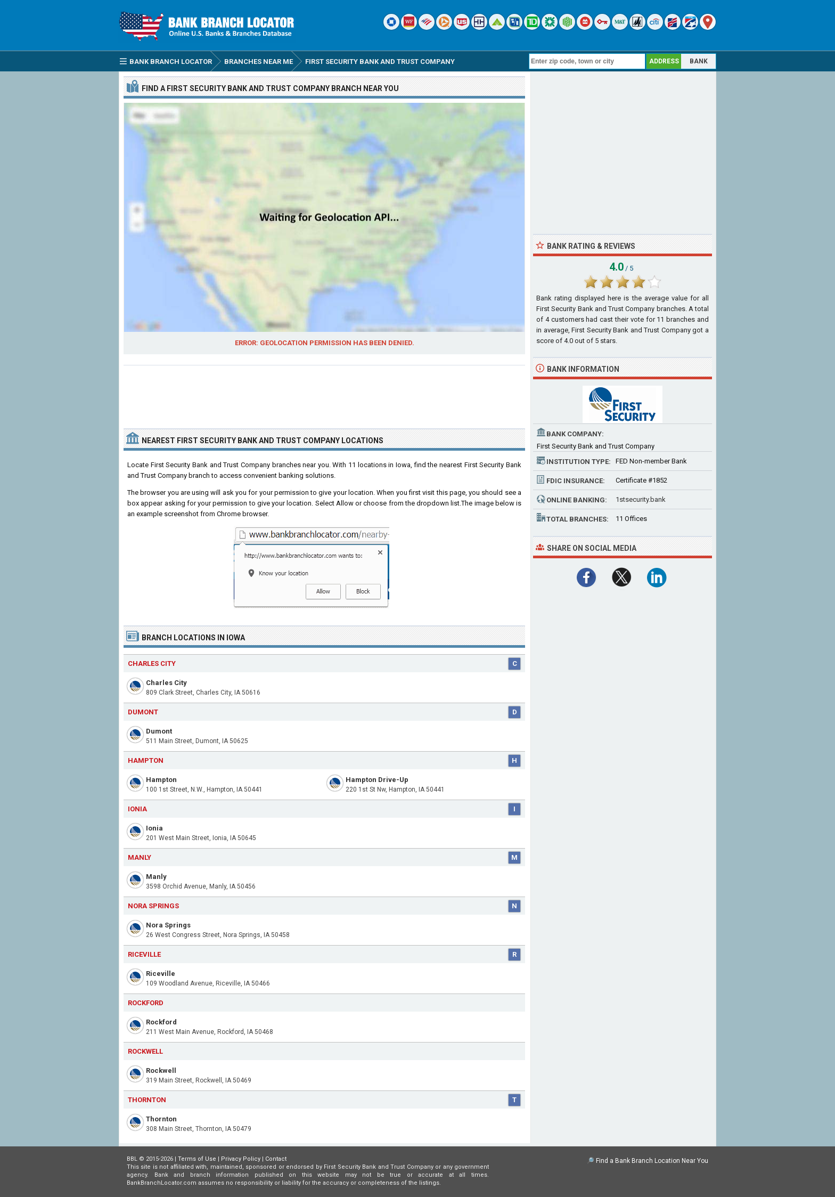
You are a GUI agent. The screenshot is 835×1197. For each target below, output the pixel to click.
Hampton (161, 780)
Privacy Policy (240, 1158)
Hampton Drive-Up (377, 780)
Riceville (160, 974)
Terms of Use (197, 1158)
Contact (275, 1158)
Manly (156, 877)
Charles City (166, 683)
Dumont (159, 731)
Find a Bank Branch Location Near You (652, 1161)
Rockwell (161, 1070)
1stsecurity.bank (641, 499)
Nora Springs (168, 925)
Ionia (154, 828)
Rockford (161, 1022)
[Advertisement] (324, 393)
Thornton (161, 1119)
